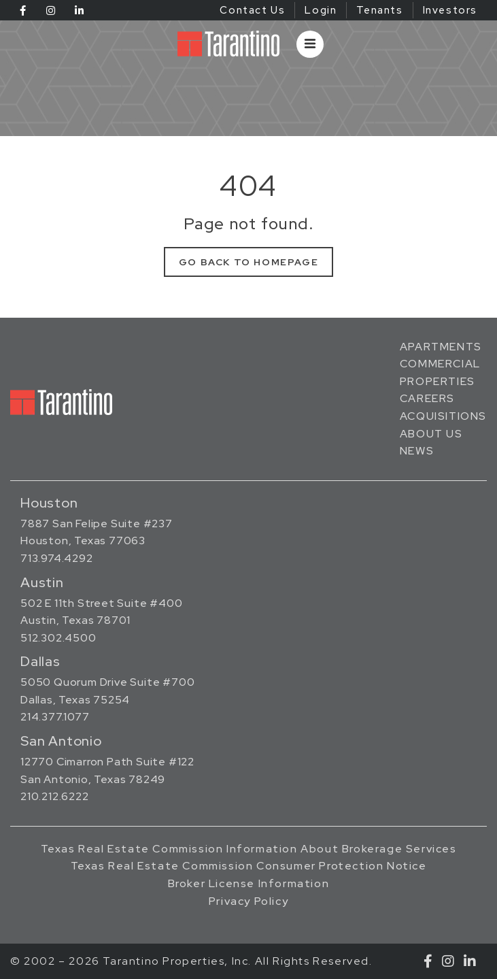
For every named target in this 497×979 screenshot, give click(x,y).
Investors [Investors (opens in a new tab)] (450, 10)
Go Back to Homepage (248, 262)
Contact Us (252, 10)
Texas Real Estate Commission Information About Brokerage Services (249, 849)
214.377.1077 (55, 717)
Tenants (379, 10)
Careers (427, 398)
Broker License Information (249, 883)
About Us (431, 434)
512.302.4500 (58, 638)
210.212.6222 (54, 796)
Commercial (440, 363)
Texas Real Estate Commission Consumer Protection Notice (249, 866)
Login (321, 10)
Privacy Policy (248, 901)
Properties (437, 381)
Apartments (441, 346)
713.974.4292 (56, 558)
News (417, 451)
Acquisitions (443, 416)
